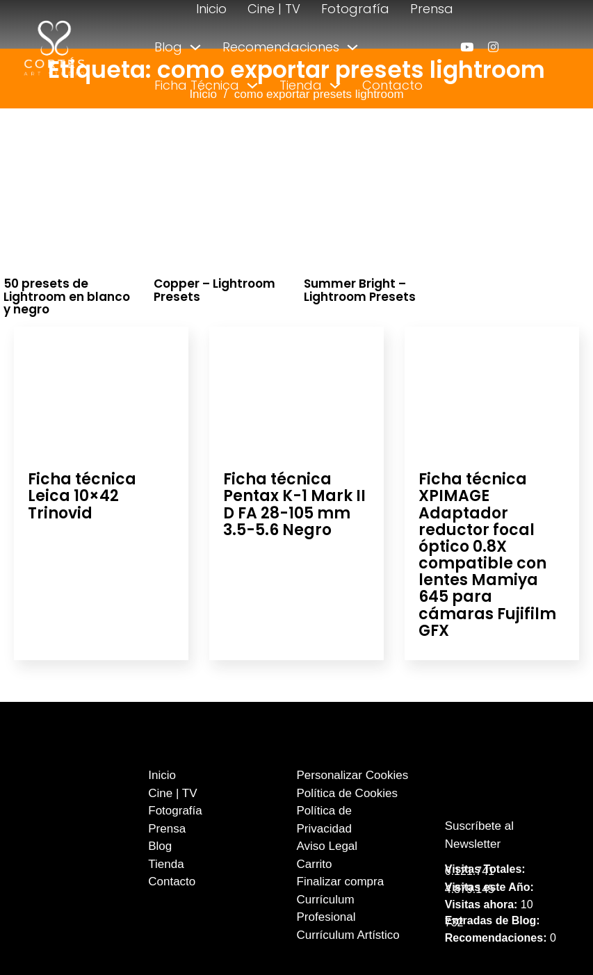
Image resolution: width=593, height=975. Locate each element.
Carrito (314, 864)
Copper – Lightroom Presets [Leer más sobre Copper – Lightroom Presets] (214, 290)
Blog (168, 47)
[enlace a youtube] (467, 46)
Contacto (392, 85)
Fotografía (355, 8)
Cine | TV (273, 8)
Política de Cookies (347, 793)
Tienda (300, 85)
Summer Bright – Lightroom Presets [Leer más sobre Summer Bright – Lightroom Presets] (360, 290)
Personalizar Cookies (353, 775)
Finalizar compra (340, 881)
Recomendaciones (280, 47)
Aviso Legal (327, 846)
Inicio (211, 8)
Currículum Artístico (348, 935)
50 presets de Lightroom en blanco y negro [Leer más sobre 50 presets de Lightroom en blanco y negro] (66, 296)
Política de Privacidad (324, 819)
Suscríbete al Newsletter (479, 835)
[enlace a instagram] (493, 46)
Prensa (431, 8)
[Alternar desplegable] (195, 47)
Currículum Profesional (326, 908)
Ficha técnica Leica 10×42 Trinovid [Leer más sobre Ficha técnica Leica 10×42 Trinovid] (82, 495)
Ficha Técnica (196, 85)
